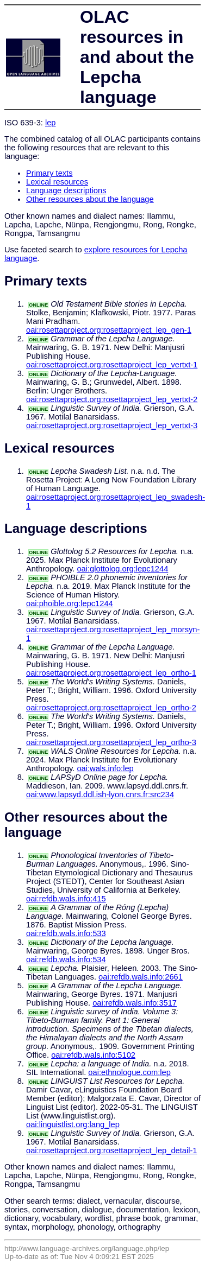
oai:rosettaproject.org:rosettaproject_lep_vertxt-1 (111, 364)
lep (50, 122)
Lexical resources (57, 181)
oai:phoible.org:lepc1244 (69, 603)
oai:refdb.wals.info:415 (66, 898)
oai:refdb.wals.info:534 (66, 959)
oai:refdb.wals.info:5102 (93, 1055)
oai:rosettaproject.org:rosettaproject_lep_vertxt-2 (111, 399)
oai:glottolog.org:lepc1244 (122, 568)
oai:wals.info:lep (105, 768)
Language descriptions (66, 190)
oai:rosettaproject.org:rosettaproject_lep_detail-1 (111, 1150)
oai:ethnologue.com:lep (129, 1072)
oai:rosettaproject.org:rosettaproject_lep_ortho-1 (111, 673)
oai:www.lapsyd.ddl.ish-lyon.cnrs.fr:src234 (100, 794)
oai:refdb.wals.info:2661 (140, 976)
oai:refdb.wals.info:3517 (134, 1003)
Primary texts (49, 173)
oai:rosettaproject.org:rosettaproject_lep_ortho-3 (111, 742)
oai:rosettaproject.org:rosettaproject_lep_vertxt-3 (111, 425)
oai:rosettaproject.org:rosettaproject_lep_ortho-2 (111, 707)
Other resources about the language (90, 199)
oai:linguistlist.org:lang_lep (73, 1124)
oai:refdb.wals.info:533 (66, 933)
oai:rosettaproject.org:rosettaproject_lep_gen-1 (108, 330)
